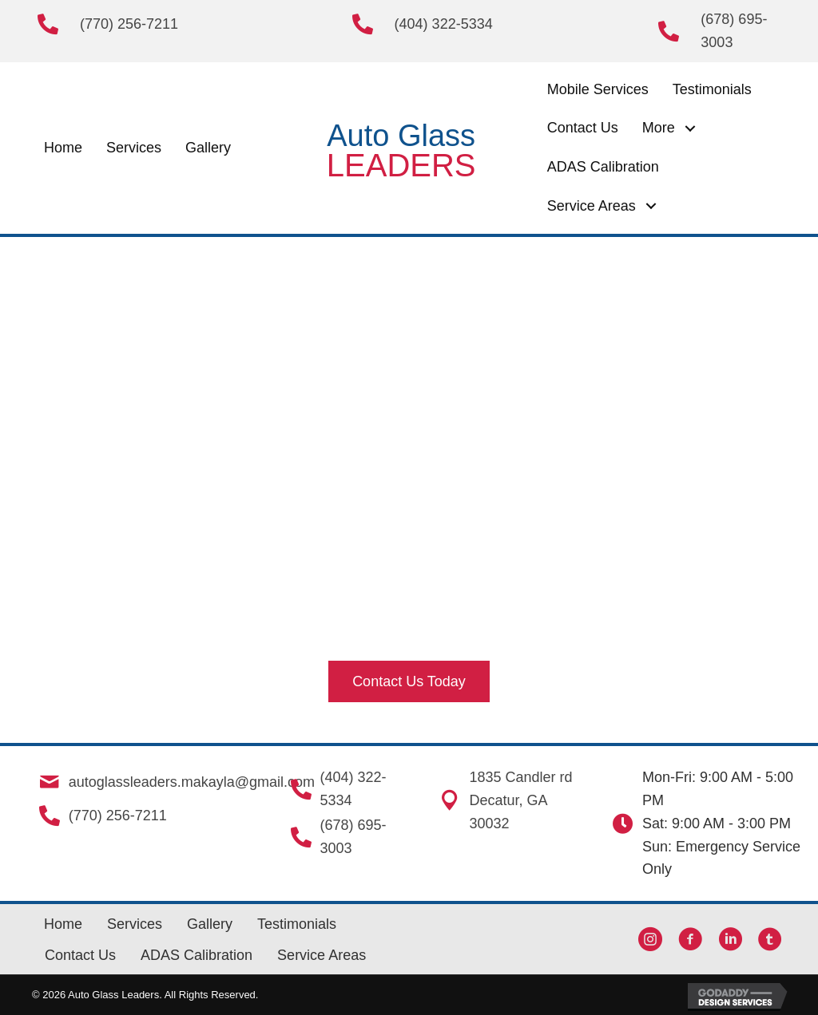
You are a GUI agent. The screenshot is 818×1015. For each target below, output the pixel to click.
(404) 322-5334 (444, 24)
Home (63, 924)
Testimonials (296, 924)
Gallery (209, 924)
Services (134, 924)
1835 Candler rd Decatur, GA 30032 (519, 800)
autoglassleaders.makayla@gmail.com (190, 782)
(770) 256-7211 (129, 24)
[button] (690, 128)
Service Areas (321, 955)
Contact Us (80, 955)
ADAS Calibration (196, 955)
